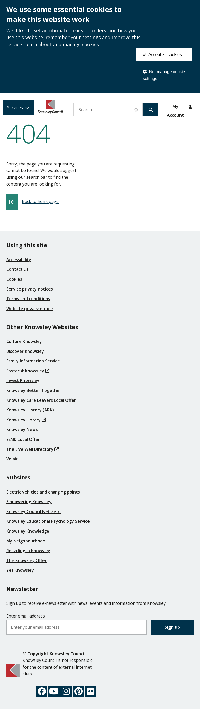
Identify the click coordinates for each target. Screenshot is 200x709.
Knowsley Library (26, 420)
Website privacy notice (29, 308)
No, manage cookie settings (164, 75)
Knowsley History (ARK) (30, 410)
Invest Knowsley (22, 380)
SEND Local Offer (23, 439)
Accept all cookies (162, 54)
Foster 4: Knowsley (27, 371)
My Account (175, 108)
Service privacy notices (29, 289)
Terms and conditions (28, 298)
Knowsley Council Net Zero (33, 511)
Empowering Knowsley (29, 501)
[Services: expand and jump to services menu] (18, 107)
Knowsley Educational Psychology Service (48, 521)
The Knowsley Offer (26, 560)
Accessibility (18, 259)
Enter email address (25, 616)
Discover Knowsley (25, 351)
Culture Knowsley (24, 341)
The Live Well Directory (32, 449)
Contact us (17, 269)
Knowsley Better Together (33, 390)
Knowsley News (22, 429)
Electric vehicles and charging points (43, 492)
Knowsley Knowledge (27, 531)
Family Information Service (33, 361)
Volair (12, 459)
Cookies (14, 279)
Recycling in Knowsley (28, 550)
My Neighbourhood (25, 541)
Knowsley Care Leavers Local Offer (41, 400)
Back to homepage (40, 201)
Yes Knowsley (20, 570)
